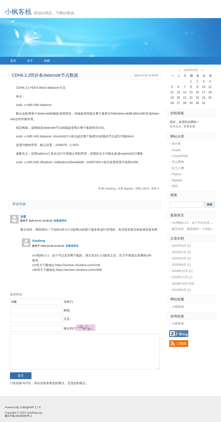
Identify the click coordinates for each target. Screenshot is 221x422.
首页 (13, 60)
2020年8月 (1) (181, 258)
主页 (67, 319)
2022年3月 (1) (181, 245)
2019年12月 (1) (182, 271)
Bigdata (177, 180)
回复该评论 (60, 220)
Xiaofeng (38, 240)
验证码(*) (70, 328)
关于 (30, 60)
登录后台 (176, 126)
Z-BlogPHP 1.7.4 (30, 407)
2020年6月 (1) (181, 264)
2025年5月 (191, 70)
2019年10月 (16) (183, 283)
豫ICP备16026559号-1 (18, 415)
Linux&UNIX (180, 156)
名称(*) (68, 301)
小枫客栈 (18, 12)
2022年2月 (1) (181, 252)
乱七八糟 (178, 168)
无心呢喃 (178, 161)
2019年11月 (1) (182, 277)
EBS (175, 186)
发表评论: (16, 294)
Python (176, 174)
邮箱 (67, 310)
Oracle (176, 150)
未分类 (176, 143)
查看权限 (189, 126)
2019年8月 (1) (181, 290)
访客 (23, 216)
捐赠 (47, 60)
